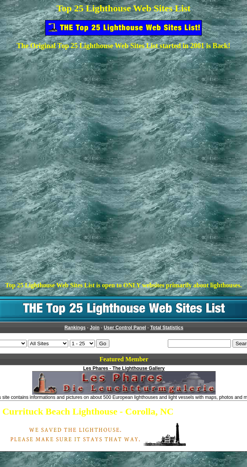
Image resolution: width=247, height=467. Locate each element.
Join (95, 327)
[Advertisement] (123, 111)
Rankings (74, 327)
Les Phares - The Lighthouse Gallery (124, 368)
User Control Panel (125, 327)
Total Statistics (166, 327)
